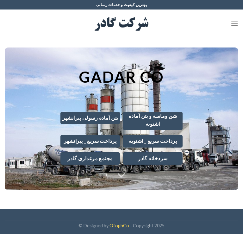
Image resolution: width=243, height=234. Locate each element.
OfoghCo (119, 225)
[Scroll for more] (121, 175)
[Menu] (234, 23)
